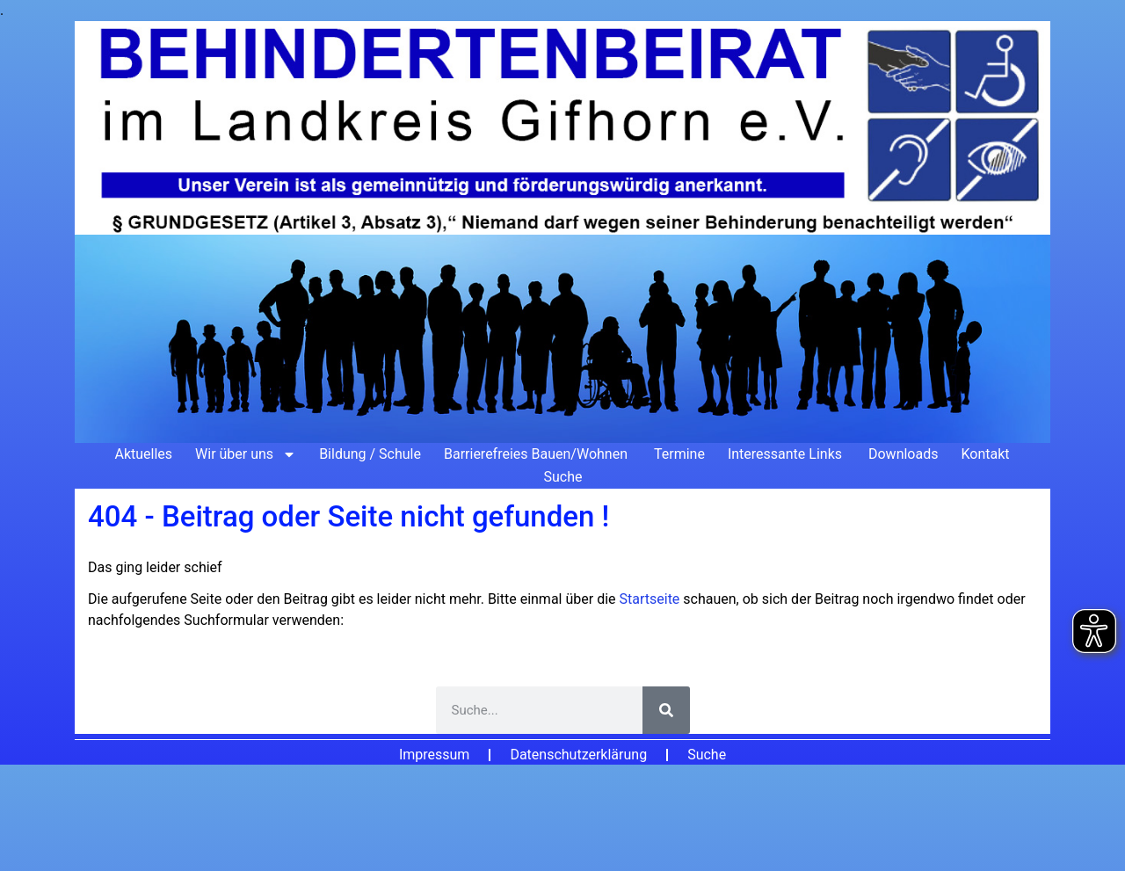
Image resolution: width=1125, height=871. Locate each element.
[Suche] (666, 710)
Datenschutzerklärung (578, 754)
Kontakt (985, 454)
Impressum (434, 754)
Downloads (903, 454)
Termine (679, 454)
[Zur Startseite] (562, 232)
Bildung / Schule (370, 454)
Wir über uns (245, 454)
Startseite (652, 599)
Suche (563, 476)
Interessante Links (787, 454)
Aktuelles (143, 454)
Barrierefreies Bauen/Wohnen (537, 454)
